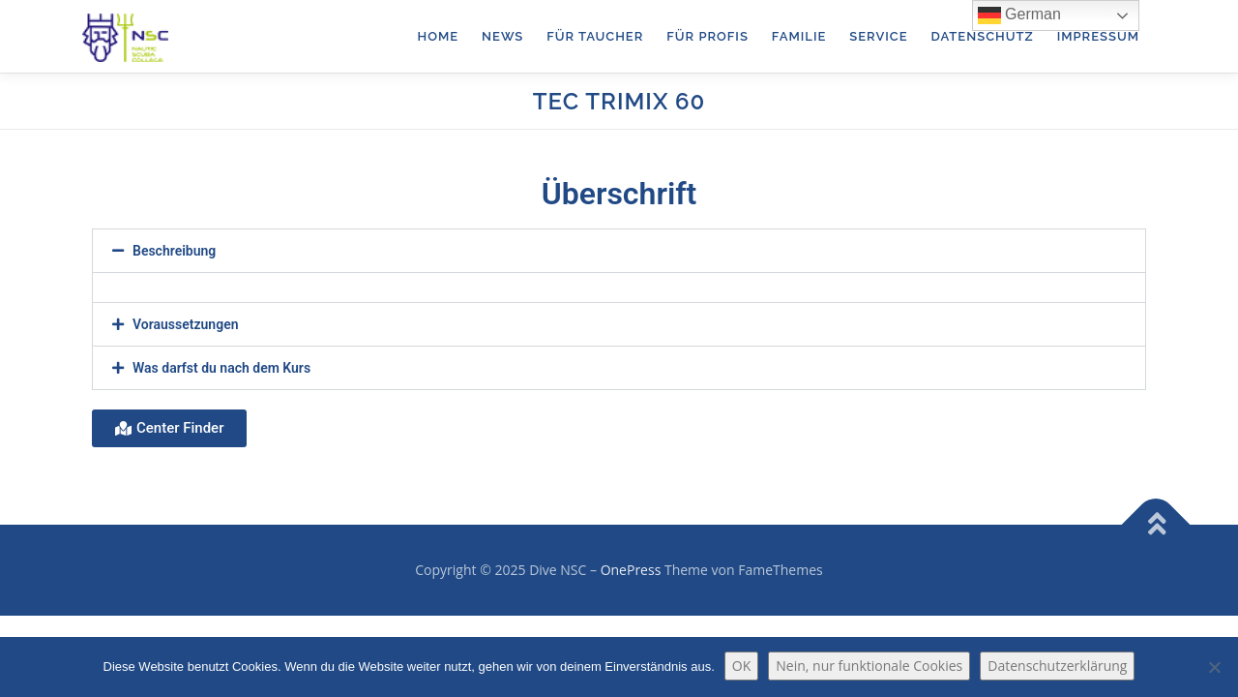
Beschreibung (174, 250)
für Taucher (594, 36)
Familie (799, 36)
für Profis (707, 36)
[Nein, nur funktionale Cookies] (1213, 667)
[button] (619, 250)
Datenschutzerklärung (1057, 665)
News (502, 36)
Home (438, 36)
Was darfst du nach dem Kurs (221, 368)
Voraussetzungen (186, 324)
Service (878, 36)
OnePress (631, 570)
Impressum (1098, 36)
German (1019, 15)
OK (741, 665)
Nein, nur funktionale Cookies (869, 665)
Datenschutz (981, 36)
